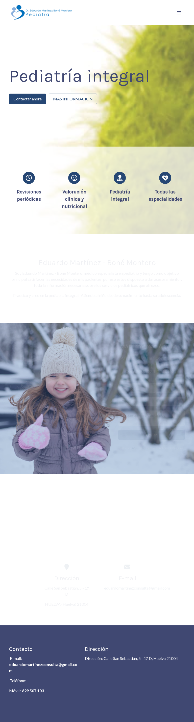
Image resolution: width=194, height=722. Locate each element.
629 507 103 (33, 690)
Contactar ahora (27, 98)
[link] (41, 12)
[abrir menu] (179, 12)
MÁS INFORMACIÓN (73, 98)
